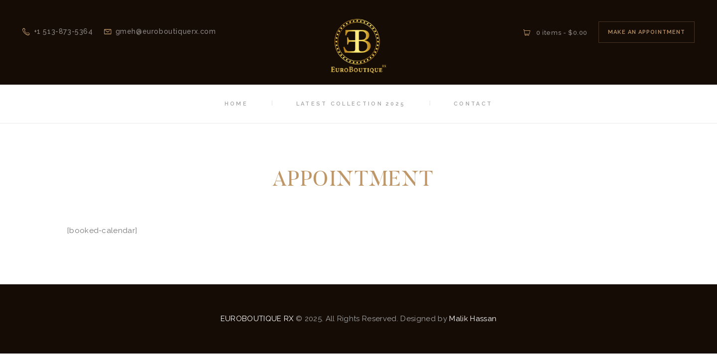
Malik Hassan (472, 318)
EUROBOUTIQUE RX (257, 318)
